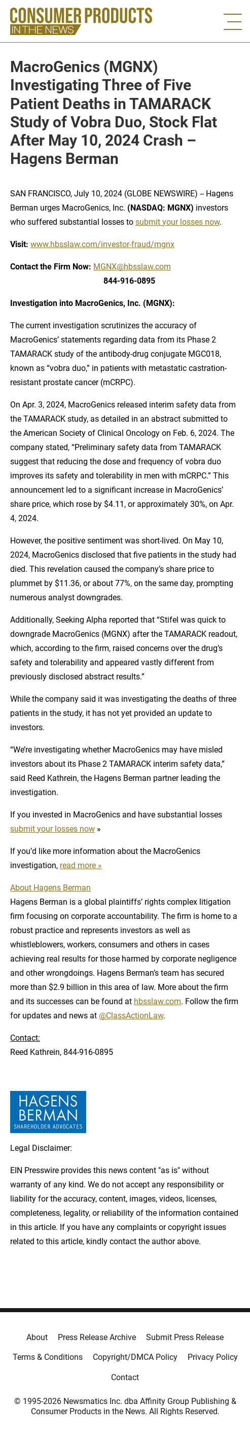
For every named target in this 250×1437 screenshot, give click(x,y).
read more (78, 865)
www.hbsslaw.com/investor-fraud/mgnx (102, 244)
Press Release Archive (97, 1337)
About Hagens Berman (50, 888)
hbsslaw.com (157, 1001)
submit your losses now (177, 222)
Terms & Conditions (48, 1357)
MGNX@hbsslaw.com (132, 266)
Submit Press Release (185, 1337)
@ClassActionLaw (131, 1015)
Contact (125, 1377)
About (37, 1337)
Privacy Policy (213, 1357)
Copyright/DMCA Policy (135, 1357)
